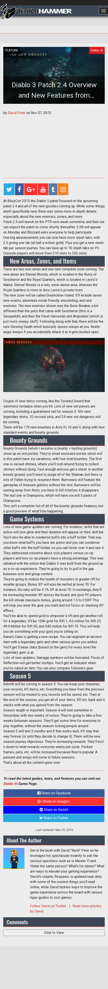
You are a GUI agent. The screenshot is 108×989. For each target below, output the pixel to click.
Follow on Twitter (48, 906)
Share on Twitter (53, 818)
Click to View (54, 933)
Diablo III (10, 784)
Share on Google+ (54, 801)
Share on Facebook (54, 793)
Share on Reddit (53, 810)
